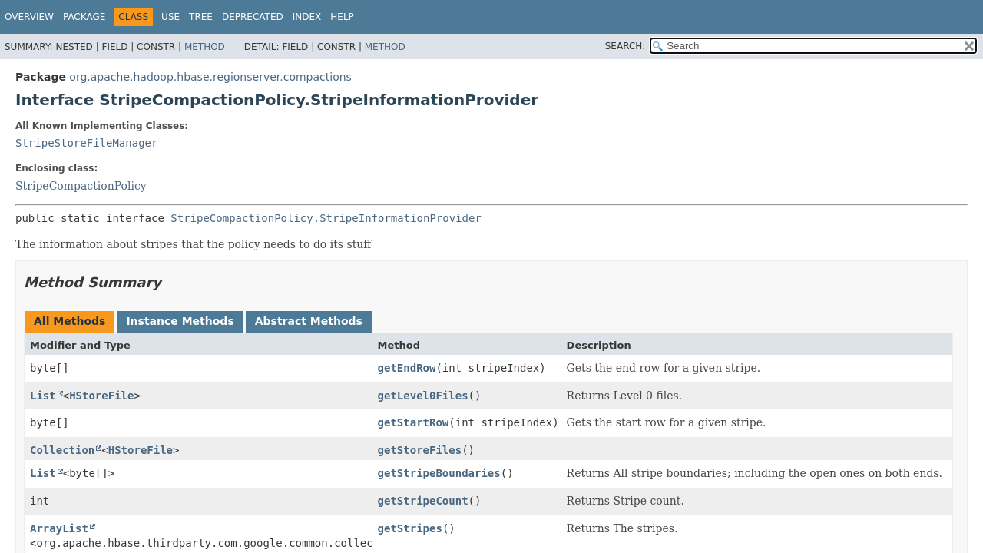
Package (84, 17)
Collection (62, 450)
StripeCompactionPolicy (81, 186)
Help (342, 17)
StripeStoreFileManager (86, 143)
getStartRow (413, 422)
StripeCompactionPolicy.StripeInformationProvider (326, 218)
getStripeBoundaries (439, 473)
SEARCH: (625, 46)
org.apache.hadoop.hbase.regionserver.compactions (210, 77)
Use (170, 17)
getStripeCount (423, 501)
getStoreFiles (420, 450)
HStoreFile (101, 395)
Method (204, 46)
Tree (201, 17)
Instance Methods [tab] (179, 321)
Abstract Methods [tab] (308, 321)
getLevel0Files (423, 395)
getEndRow (407, 368)
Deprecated (252, 17)
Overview (29, 17)
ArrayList (59, 528)
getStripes (410, 528)
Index (307, 17)
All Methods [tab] (69, 321)
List (43, 395)
